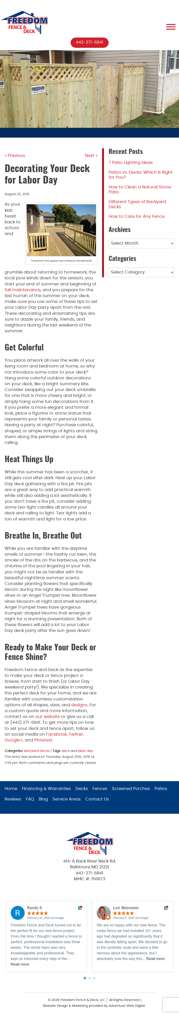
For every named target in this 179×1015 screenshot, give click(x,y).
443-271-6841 (89, 42)
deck (66, 751)
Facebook (56, 734)
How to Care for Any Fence (137, 217)
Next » (91, 156)
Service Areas (66, 799)
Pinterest (43, 740)
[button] (85, 978)
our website (47, 717)
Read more (20, 964)
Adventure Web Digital (127, 1006)
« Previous (15, 156)
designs (79, 705)
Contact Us (97, 799)
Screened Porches (131, 789)
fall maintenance (23, 290)
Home (11, 789)
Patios (161, 789)
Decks (82, 789)
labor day (85, 751)
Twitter (76, 734)
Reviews (13, 799)
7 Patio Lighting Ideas (131, 163)
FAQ (30, 799)
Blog (43, 799)
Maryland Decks (37, 751)
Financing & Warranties (46, 789)
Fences (100, 789)
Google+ (14, 740)
